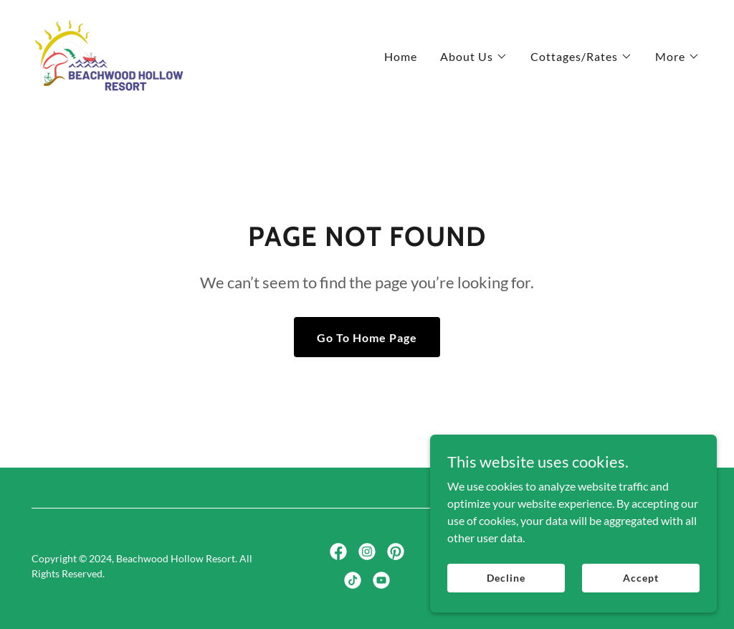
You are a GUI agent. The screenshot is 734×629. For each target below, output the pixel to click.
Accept (640, 578)
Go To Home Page (367, 337)
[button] (473, 56)
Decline (506, 578)
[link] (109, 53)
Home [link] (400, 56)
